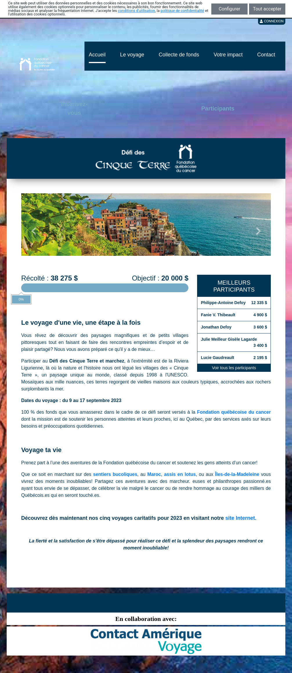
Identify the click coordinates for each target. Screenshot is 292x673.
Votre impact (228, 55)
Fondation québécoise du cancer (234, 412)
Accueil (97, 55)
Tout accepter (267, 9)
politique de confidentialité (182, 10)
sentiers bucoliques (115, 474)
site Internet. (240, 518)
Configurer (229, 9)
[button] (33, 231)
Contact (266, 55)
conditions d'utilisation (136, 10)
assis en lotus (180, 474)
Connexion (272, 21)
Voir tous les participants (234, 367)
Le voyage (132, 55)
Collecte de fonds (179, 55)
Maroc (154, 474)
